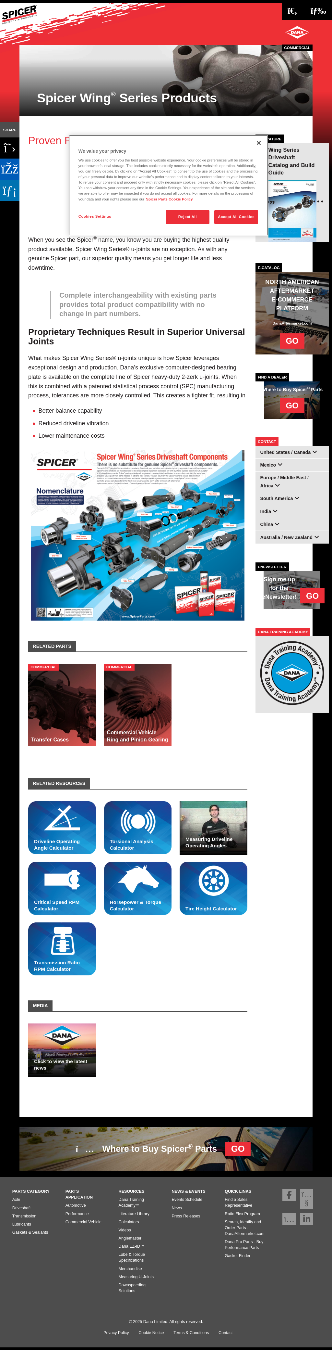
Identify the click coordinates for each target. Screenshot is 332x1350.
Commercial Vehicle (83, 1224)
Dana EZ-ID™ (131, 1249)
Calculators (129, 1224)
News (177, 1210)
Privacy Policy (116, 1335)
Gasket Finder (237, 1258)
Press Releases (186, 1218)
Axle (16, 1202)
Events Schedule (187, 1202)
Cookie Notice (151, 1335)
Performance (77, 1216)
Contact (225, 1335)
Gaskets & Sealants (30, 1235)
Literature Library (134, 1216)
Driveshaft (21, 1210)
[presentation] (313, 198)
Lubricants (21, 1226)
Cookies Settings (94, 216)
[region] (168, 185)
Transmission (24, 1218)
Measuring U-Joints (136, 1279)
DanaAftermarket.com (292, 323)
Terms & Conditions (191, 1335)
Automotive (75, 1208)
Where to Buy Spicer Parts (163, 1148)
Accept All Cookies (236, 217)
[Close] (259, 143)
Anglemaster (130, 1241)
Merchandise (130, 1271)
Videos (125, 1232)
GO (292, 340)
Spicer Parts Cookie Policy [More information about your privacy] (169, 199)
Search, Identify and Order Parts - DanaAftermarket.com (244, 1230)
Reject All (187, 217)
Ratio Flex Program (242, 1216)
